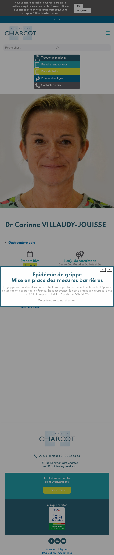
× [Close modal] (109, 269)
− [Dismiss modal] (103, 269)
